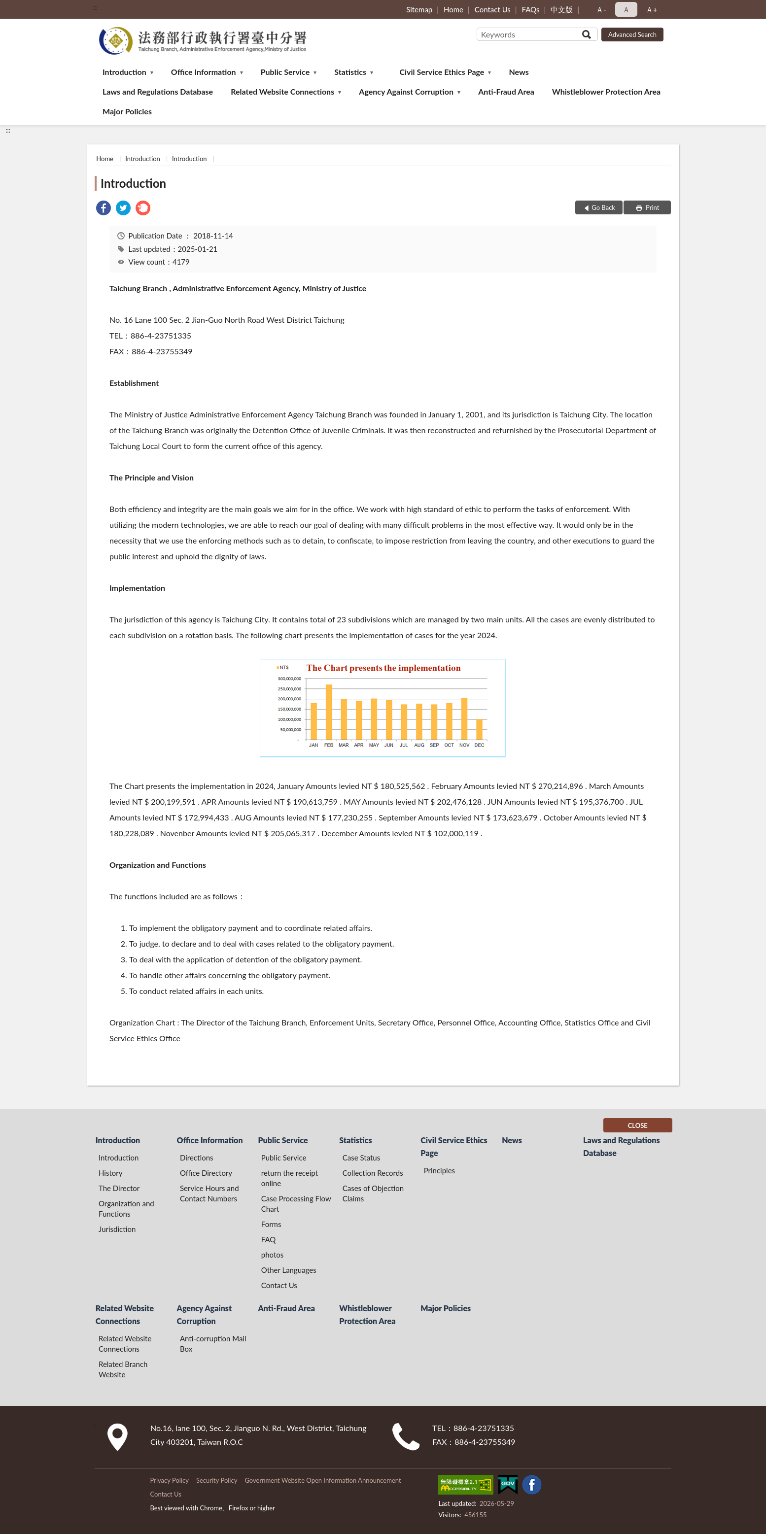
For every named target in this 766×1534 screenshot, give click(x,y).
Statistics (350, 71)
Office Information (203, 71)
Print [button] (652, 207)
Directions (196, 1157)
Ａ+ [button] (652, 9)
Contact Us (493, 9)
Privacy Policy (169, 1480)
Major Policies (127, 111)
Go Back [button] (603, 207)
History (110, 1172)
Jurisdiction (117, 1229)
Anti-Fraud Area (506, 91)
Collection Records (373, 1172)
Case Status (362, 1157)
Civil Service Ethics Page (441, 71)
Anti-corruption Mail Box (213, 1343)
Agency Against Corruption (406, 91)
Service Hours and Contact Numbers (209, 1193)
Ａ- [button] (601, 9)
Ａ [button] (626, 9)
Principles (439, 1170)
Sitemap (419, 9)
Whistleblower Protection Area (606, 91)
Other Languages (288, 1269)
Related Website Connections (282, 91)
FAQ (268, 1239)
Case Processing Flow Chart (296, 1203)
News (519, 71)
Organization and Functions (126, 1208)
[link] (103, 209)
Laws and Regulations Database (158, 91)
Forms (271, 1224)
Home (453, 9)
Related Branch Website (123, 1369)
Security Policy (217, 1480)
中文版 (562, 9)
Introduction (124, 71)
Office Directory (206, 1172)
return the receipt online (289, 1178)
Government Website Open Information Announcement (322, 1480)
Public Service (285, 71)
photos (272, 1254)
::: (95, 7)
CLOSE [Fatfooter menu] (638, 1125)
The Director (119, 1188)
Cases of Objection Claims (373, 1193)
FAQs (531, 9)
